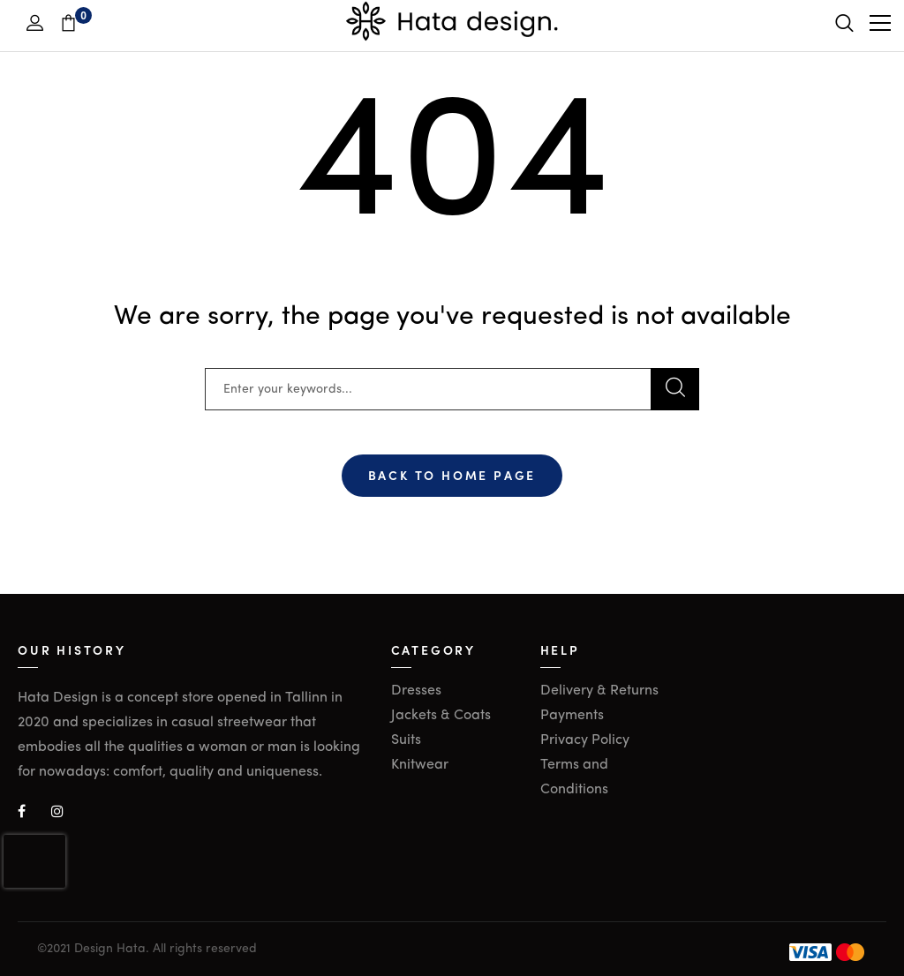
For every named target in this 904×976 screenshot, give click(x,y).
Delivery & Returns (599, 691)
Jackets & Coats (441, 716)
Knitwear (419, 765)
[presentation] (34, 861)
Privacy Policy (584, 740)
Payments (572, 716)
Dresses (416, 691)
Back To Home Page (452, 475)
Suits (406, 740)
